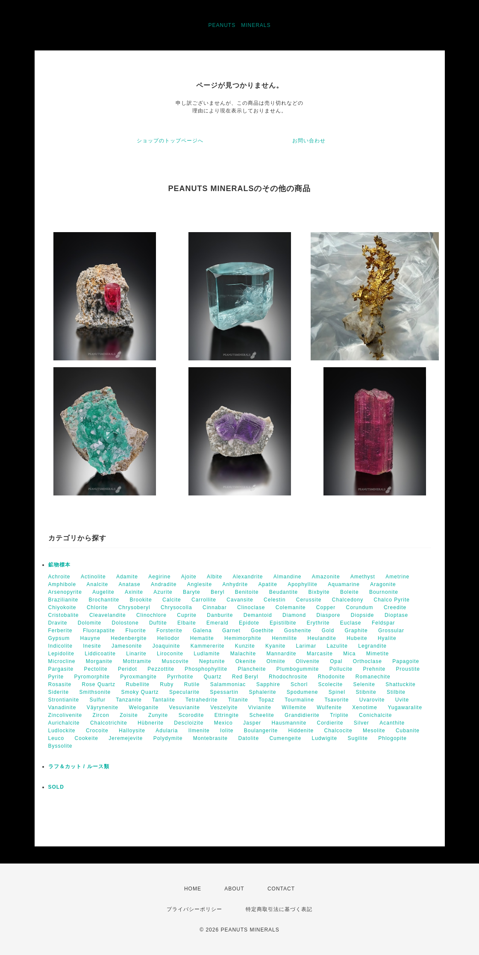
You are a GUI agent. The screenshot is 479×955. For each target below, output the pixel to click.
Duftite (158, 623)
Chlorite (97, 607)
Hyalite (387, 638)
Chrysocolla (176, 607)
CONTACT (281, 889)
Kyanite (275, 646)
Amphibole (62, 584)
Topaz (266, 700)
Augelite (103, 592)
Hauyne (90, 638)
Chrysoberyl (134, 607)
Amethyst (362, 577)
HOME (192, 889)
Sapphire (268, 684)
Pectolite (96, 669)
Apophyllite (302, 584)
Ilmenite (199, 731)
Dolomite (89, 623)
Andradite (163, 584)
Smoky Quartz (140, 692)
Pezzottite (160, 669)
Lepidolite (61, 654)
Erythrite (318, 623)
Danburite (220, 615)
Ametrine (397, 577)
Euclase (350, 623)
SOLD (56, 787)
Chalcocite (338, 731)
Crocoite (97, 731)
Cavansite (239, 600)
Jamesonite (127, 646)
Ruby (166, 684)
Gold (328, 631)
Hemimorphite (243, 638)
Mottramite (137, 661)
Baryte (191, 592)
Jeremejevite (126, 738)
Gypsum (59, 638)
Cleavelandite (107, 615)
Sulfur (98, 700)
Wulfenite (329, 707)
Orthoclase (367, 661)
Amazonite (326, 577)
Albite (214, 577)
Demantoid (258, 615)
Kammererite (208, 646)
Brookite (141, 600)
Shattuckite (400, 684)
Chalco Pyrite (392, 600)
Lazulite (337, 646)
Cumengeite (285, 738)
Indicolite (60, 646)
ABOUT (234, 889)
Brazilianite (63, 600)
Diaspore (328, 615)
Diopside (362, 615)
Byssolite (60, 746)
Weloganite (144, 707)
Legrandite (372, 646)
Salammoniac (228, 684)
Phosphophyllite (206, 669)
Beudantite (283, 592)
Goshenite (297, 631)
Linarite (136, 654)
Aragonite (383, 584)
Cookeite (86, 738)
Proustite (408, 669)
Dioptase (396, 615)
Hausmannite (288, 723)
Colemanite (291, 607)
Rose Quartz (98, 684)
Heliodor (168, 638)
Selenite (364, 684)
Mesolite (374, 731)
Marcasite (320, 654)
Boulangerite (261, 731)
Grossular (391, 631)
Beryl (217, 592)
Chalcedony (347, 600)
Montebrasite (210, 738)
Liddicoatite (100, 654)
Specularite (184, 692)
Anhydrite (235, 584)
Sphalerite (262, 692)
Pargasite (61, 669)
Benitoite (247, 592)
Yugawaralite (405, 707)
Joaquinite (166, 646)
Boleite (349, 592)
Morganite (99, 661)
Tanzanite (128, 700)
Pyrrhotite (180, 677)
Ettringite (227, 715)
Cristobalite (63, 615)
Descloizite (188, 723)
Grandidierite (302, 715)
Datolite (248, 738)
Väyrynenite (102, 707)
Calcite (171, 600)
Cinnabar (215, 607)
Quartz (213, 677)
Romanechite (373, 677)
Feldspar (383, 623)
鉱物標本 (59, 565)
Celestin (274, 600)
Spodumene (302, 692)
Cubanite (408, 731)
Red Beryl (245, 677)
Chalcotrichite (108, 723)
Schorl (299, 684)
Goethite (262, 631)
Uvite (402, 700)
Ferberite (60, 631)
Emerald (217, 623)
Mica (349, 654)
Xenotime (364, 707)
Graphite (356, 631)
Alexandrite (247, 577)
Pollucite (341, 669)
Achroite (59, 577)
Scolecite (330, 684)
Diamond (294, 615)
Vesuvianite (184, 707)
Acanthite (392, 723)
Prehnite (374, 669)
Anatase (130, 584)
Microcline (62, 661)
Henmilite (284, 638)
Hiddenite (301, 731)
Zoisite (129, 715)
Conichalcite (375, 715)
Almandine (287, 577)
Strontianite (63, 700)
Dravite (58, 623)
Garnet (231, 631)
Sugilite (358, 738)
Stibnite (366, 692)
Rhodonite (331, 677)
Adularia (167, 731)
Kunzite (245, 646)
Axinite (134, 592)
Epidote (249, 623)
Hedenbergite (129, 638)
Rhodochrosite (288, 677)
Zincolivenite (65, 715)
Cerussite (309, 600)
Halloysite (132, 731)
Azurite (162, 592)
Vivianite (259, 707)
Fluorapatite (99, 631)
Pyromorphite (92, 677)
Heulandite (321, 638)
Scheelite (261, 715)
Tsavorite (336, 700)
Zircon (101, 715)
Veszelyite (224, 707)
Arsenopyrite (65, 592)
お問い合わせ (309, 141)
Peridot (127, 669)
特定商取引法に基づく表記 (279, 909)
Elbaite (186, 623)
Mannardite (281, 654)
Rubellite (138, 684)
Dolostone (125, 623)
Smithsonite (95, 692)
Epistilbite (283, 623)
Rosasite (60, 684)
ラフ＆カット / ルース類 (78, 766)
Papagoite (405, 661)
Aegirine (159, 577)
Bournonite (383, 592)
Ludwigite (324, 738)
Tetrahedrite (201, 700)
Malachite (243, 654)
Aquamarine (344, 584)
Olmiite (275, 661)
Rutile (192, 684)
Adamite (127, 577)
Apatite (267, 584)
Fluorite (136, 631)
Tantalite (163, 700)
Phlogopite (392, 738)
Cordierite (330, 723)
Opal (336, 661)
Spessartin (224, 692)
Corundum (359, 607)
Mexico (223, 723)
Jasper (252, 723)
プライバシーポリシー (194, 909)
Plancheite (252, 669)
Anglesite (199, 584)
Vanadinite (62, 707)
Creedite (395, 607)
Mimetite (377, 654)
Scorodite (191, 715)
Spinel (337, 692)
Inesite (92, 646)
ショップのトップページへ (170, 141)
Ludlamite (207, 654)
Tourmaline (299, 700)
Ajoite (189, 577)
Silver (361, 723)
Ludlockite (62, 731)
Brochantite (104, 600)
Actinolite (93, 577)
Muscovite (175, 661)
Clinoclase (251, 607)
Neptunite (212, 661)
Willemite (294, 707)
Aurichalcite (64, 723)
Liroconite (170, 654)
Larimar (306, 646)
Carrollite (203, 600)
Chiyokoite (62, 607)
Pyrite (56, 677)
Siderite (58, 692)
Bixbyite (319, 592)
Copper (325, 607)
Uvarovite (372, 700)
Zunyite (158, 715)
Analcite (98, 584)
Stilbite (396, 692)
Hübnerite (151, 723)
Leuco (56, 738)
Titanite (238, 700)
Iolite (226, 731)
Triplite (339, 715)
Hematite (202, 638)
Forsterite (169, 631)
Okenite (245, 661)
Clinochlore (151, 615)
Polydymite (168, 738)
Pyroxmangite (138, 677)
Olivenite (308, 661)
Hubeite (357, 638)
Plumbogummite (297, 669)
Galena (202, 631)
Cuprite (187, 615)
